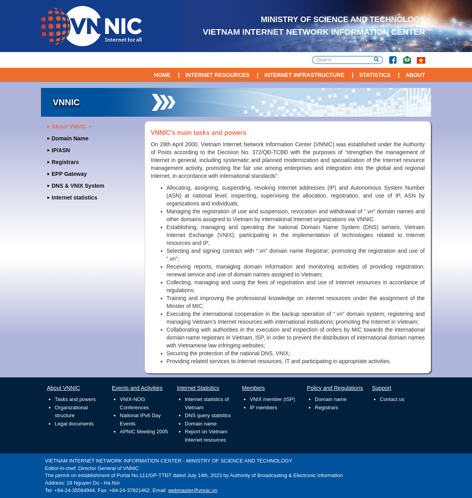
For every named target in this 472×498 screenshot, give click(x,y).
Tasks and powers (75, 399)
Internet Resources (218, 75)
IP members (263, 407)
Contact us (392, 399)
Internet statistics (74, 197)
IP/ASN (61, 150)
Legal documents (74, 424)
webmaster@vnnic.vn (192, 490)
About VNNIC (72, 126)
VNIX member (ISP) (272, 399)
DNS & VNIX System (78, 186)
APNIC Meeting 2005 (144, 432)
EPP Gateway (69, 174)
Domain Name (70, 138)
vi (421, 60)
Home (162, 75)
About (415, 75)
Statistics (375, 75)
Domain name (201, 424)
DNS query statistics (208, 415)
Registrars (65, 162)
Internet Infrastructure (304, 75)
